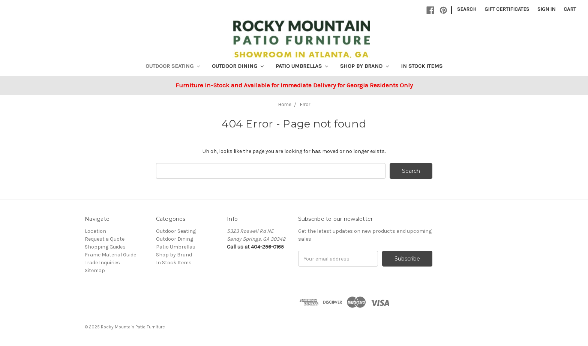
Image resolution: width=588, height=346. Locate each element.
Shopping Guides (105, 247)
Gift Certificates (506, 9)
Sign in (546, 9)
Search (466, 9)
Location (95, 231)
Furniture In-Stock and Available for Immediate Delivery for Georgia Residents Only (294, 85)
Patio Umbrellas (302, 66)
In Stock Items (421, 66)
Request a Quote (104, 239)
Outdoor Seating (173, 66)
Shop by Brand (364, 66)
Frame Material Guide (110, 255)
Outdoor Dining (238, 66)
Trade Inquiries (102, 262)
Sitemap (95, 270)
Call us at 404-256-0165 (255, 247)
